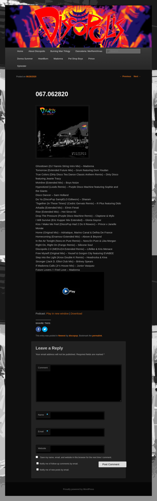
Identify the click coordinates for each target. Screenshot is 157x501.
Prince (91, 58)
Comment (43, 367)
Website (42, 448)
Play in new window (57, 313)
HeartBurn (43, 58)
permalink (97, 336)
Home (20, 51)
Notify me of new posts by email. (54, 470)
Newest (61, 336)
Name (43, 414)
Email (43, 431)
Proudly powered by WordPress (78, 489)
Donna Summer (25, 58)
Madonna (58, 58)
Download (76, 313)
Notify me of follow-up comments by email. (59, 464)
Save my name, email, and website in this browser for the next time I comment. (76, 457)
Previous (125, 76)
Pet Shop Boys (75, 58)
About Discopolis (37, 51)
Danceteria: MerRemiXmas (89, 51)
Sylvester (21, 66)
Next (137, 76)
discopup (73, 336)
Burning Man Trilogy (60, 51)
